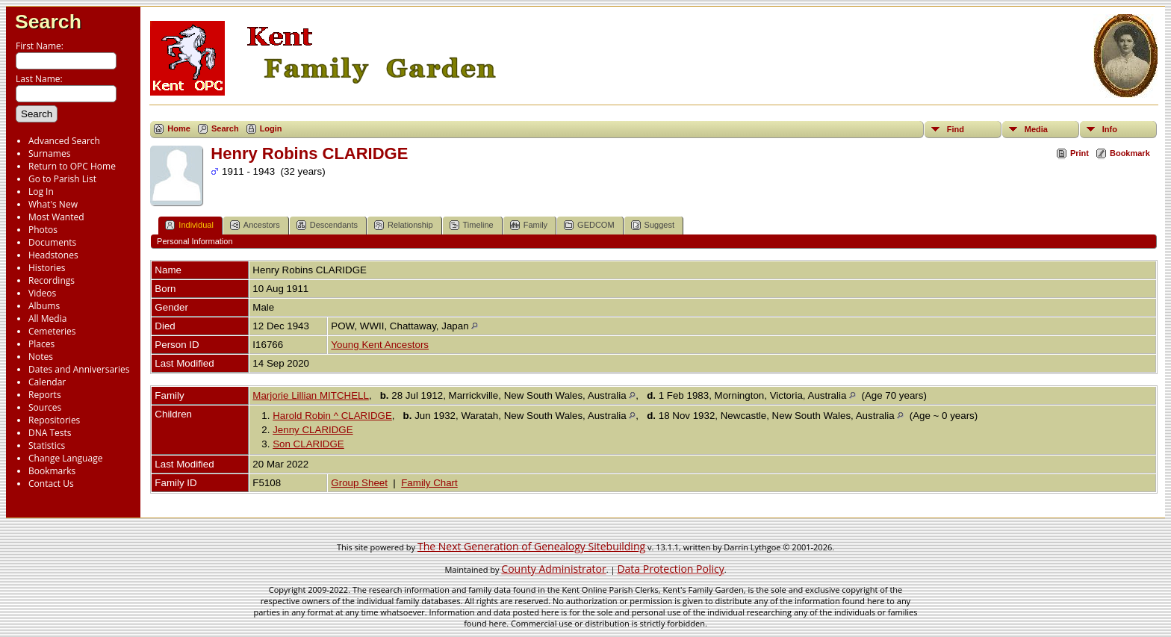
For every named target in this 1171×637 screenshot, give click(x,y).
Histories (46, 267)
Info (1109, 129)
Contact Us (51, 483)
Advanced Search (64, 140)
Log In (41, 191)
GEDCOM (589, 225)
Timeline (472, 225)
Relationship (403, 225)
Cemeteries (52, 331)
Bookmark (1130, 153)
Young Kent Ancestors (380, 344)
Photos (43, 229)
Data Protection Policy (670, 569)
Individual (189, 225)
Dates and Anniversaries (78, 369)
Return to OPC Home (72, 166)
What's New (53, 204)
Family (528, 225)
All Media (47, 318)
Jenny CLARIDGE (312, 429)
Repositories (54, 420)
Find (955, 129)
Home (178, 128)
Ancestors (255, 225)
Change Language (65, 458)
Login (271, 128)
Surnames (49, 153)
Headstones (53, 255)
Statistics (46, 445)
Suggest (652, 225)
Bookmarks (51, 470)
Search (48, 21)
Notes (40, 356)
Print (1079, 153)
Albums (44, 305)
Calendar (47, 382)
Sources (44, 407)
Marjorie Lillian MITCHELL (310, 395)
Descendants (327, 225)
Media (1036, 129)
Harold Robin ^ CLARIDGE (332, 415)
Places (41, 344)
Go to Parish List (62, 179)
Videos (42, 293)
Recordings (51, 280)
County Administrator (553, 569)
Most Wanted (56, 217)
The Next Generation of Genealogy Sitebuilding (531, 546)
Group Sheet (359, 482)
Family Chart (429, 482)
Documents (52, 242)
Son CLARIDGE (308, 444)
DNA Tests (50, 432)
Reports (44, 394)
